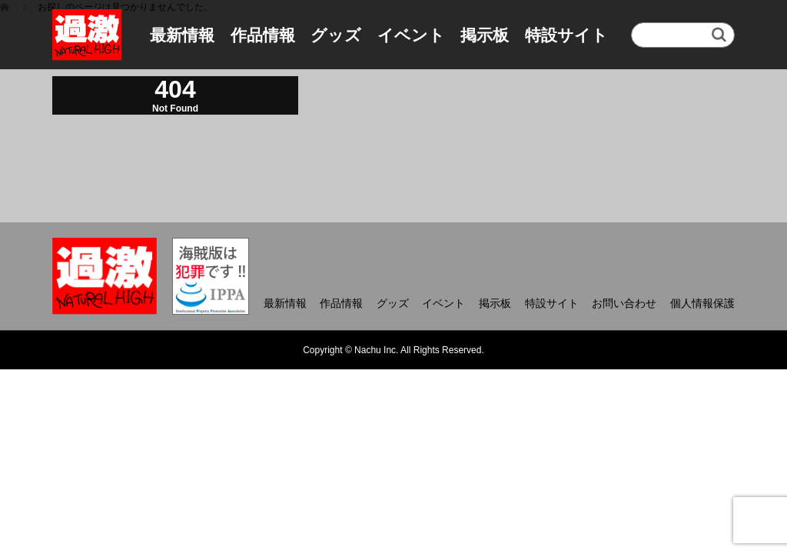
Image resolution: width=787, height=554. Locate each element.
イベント (411, 35)
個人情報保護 (702, 303)
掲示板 (484, 35)
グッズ (335, 35)
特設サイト (566, 35)
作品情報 (263, 35)
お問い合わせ (624, 303)
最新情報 (182, 35)
